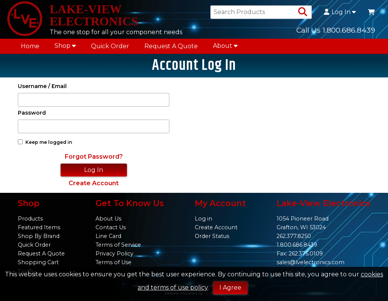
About (225, 45)
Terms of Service (118, 244)
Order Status (212, 236)
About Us (108, 218)
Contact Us (110, 227)
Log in (203, 218)
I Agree (230, 287)
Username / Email (42, 86)
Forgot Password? (94, 156)
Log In (340, 12)
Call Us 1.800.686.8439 (335, 30)
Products (30, 218)
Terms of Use (113, 262)
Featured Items (39, 227)
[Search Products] (302, 12)
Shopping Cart (38, 262)
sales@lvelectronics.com (310, 262)
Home (30, 46)
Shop (65, 45)
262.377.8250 (294, 236)
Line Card (108, 236)
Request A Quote (171, 46)
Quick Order (110, 46)
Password (32, 113)
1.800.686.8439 (297, 244)
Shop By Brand (38, 236)
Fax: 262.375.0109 (300, 253)
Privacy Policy (114, 253)
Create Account (94, 183)
